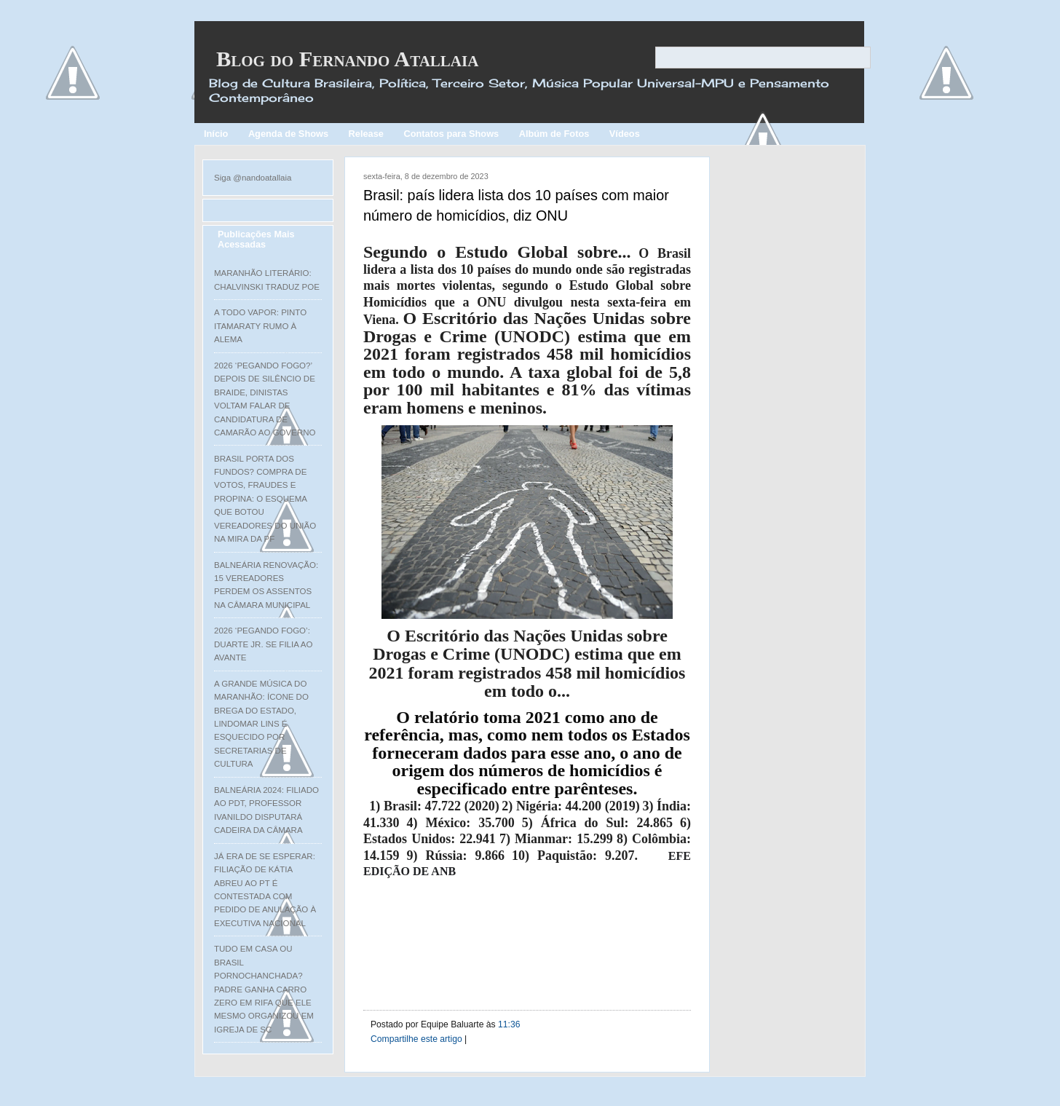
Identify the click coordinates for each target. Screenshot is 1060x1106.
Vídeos (624, 133)
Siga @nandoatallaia (252, 177)
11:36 (509, 1024)
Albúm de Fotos (554, 133)
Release (366, 133)
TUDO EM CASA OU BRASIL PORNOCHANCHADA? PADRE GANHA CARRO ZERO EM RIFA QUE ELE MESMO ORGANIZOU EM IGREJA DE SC (264, 989)
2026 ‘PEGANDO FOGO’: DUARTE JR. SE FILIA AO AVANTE (263, 644)
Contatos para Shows (451, 133)
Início (216, 133)
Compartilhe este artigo (416, 1039)
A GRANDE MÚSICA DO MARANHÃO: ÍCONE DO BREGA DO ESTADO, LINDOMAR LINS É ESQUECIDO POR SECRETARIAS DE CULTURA (261, 724)
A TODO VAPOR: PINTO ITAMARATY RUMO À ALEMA (260, 326)
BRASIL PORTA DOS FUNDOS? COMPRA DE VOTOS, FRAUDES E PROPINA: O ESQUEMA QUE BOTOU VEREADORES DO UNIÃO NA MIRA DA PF (265, 499)
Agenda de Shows (288, 133)
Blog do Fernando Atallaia (347, 59)
